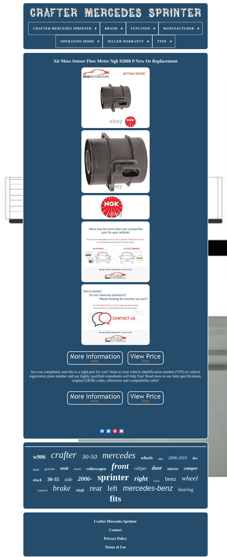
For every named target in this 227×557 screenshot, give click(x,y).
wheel (190, 478)
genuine (50, 469)
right (141, 478)
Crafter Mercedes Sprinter (115, 521)
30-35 (53, 479)
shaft (80, 490)
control (43, 490)
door (157, 468)
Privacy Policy (115, 539)
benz (170, 478)
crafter (64, 455)
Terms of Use (115, 547)
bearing (185, 489)
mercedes (118, 455)
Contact (115, 530)
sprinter (113, 477)
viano (156, 480)
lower (36, 469)
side (68, 479)
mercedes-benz (148, 488)
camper (191, 468)
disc (195, 458)
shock (37, 480)
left (112, 488)
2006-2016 (177, 458)
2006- (85, 478)
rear (95, 487)
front (120, 466)
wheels (147, 458)
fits (115, 498)
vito (160, 458)
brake (62, 488)
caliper (140, 468)
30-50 (89, 456)
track (77, 469)
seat (64, 468)
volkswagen (96, 469)
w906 (39, 457)
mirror (172, 469)
